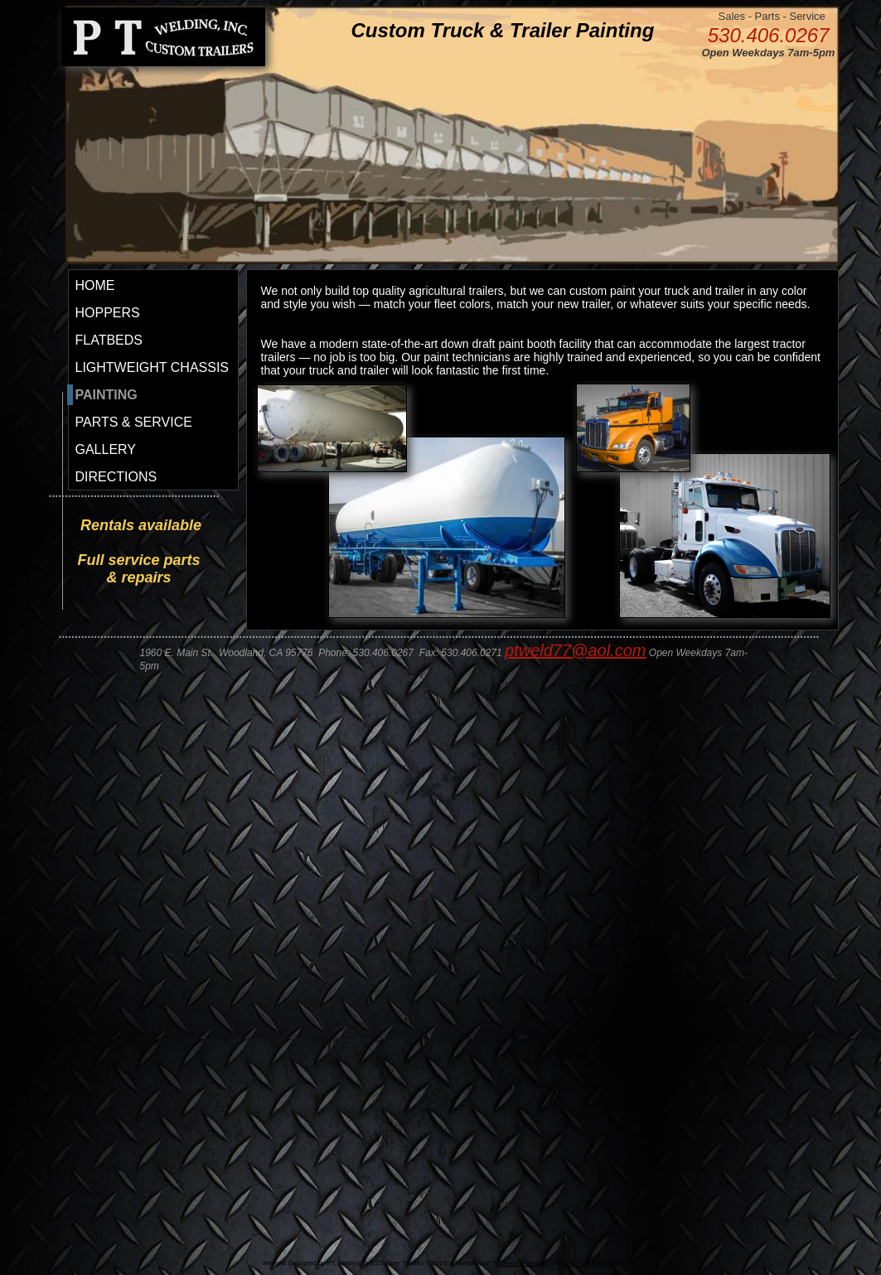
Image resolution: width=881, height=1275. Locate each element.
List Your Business (591, 1263)
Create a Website (523, 1263)
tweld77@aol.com (580, 650)
